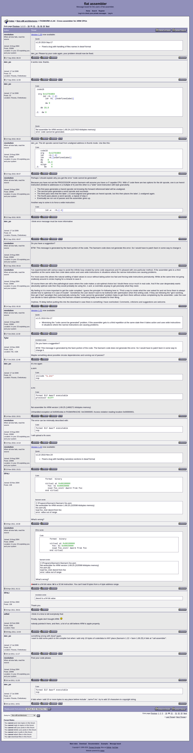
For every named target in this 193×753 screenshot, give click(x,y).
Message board (115, 744)
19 (28, 26)
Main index (74, 744)
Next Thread (181, 717)
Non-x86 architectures (27, 21)
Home (88, 11)
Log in (110, 13)
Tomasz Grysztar (94, 747)
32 (41, 26)
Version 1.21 (36, 310)
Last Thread (170, 717)
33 (44, 26)
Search (94, 11)
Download (83, 744)
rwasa (102, 750)
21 (34, 26)
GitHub (108, 747)
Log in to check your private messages (92, 13)
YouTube (115, 747)
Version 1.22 (36, 447)
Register (102, 11)
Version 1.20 (36, 34)
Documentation (93, 744)
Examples (104, 744)
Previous (16, 26)
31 (38, 26)
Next (47, 26)
